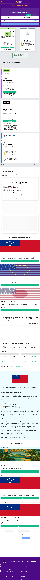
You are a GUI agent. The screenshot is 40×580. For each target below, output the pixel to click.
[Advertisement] (20, 333)
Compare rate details (8, 49)
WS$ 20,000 (34, 359)
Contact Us (23, 578)
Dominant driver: (7, 190)
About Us (23, 576)
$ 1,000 (4, 356)
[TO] (29, 17)
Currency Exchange (9, 569)
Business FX (8, 573)
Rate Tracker (23, 567)
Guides (24, 531)
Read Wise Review (6, 75)
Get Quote (9, 91)
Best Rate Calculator (9, 566)
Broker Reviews (8, 578)
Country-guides (4, 447)
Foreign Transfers (9, 567)
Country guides (24, 571)
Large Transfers (24, 573)
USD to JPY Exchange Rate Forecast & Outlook (10, 301)
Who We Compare (24, 566)
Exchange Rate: (5, 83)
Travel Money (16, 368)
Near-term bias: (6, 187)
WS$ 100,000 (34, 361)
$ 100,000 (4, 361)
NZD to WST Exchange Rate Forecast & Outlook (10, 517)
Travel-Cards (34, 15)
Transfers (19, 12)
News (28, 531)
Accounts (27, 12)
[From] (10, 17)
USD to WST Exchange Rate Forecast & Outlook (10, 254)
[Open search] (36, 1)
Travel (23, 12)
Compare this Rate (6, 73)
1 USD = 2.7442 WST (22, 54)
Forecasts (3, 475)
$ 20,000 (4, 359)
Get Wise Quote (8, 47)
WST (37, 20)
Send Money (9, 368)
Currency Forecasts (24, 569)
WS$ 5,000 (34, 358)
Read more (20, 471)
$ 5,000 (4, 358)
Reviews (20, 531)
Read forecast (20, 261)
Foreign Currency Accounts (10, 571)
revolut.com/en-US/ (10, 129)
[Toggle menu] (1, 1)
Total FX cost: (5, 82)
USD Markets (5, 3)
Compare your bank (27, 49)
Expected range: (6, 189)
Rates (2, 3)
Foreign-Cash (28, 15)
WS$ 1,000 (34, 356)
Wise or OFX (32, 427)
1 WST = (19, 198)
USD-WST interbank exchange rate (19, 366)
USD (35, 20)
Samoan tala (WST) (8, 531)
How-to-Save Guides (9, 576)
